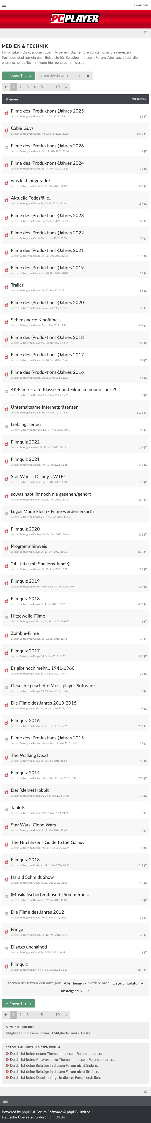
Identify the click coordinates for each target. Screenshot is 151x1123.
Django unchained (29, 947)
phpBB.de (57, 1117)
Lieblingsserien (26, 424)
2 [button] (21, 87)
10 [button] (57, 87)
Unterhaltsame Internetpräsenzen (44, 407)
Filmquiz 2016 (25, 720)
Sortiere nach (116, 983)
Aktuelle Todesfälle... (32, 198)
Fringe (17, 929)
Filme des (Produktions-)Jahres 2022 (47, 233)
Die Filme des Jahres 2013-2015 (44, 703)
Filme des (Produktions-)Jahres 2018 (47, 337)
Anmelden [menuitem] (141, 5)
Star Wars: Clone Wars (33, 825)
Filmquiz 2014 (25, 773)
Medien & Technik (25, 46)
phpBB (27, 1112)
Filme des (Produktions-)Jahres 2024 (47, 163)
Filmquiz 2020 (25, 529)
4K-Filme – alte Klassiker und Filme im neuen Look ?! (63, 389)
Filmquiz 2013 (25, 860)
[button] (6, 87)
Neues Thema (18, 75)
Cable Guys (22, 128)
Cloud (36, 186)
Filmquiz (19, 964)
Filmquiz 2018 (25, 599)
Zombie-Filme (25, 633)
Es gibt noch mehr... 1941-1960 (43, 668)
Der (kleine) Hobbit (30, 790)
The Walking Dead (29, 755)
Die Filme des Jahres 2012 (37, 912)
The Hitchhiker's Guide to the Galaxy (47, 842)
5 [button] (42, 87)
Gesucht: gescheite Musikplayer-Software (53, 686)
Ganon (36, 116)
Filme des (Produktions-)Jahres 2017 (47, 355)
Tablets (18, 807)
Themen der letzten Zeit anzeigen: (47, 983)
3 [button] (28, 87)
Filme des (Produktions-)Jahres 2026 (47, 146)
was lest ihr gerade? (30, 181)
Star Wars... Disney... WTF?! (38, 476)
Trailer (17, 285)
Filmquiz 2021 (25, 459)
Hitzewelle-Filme (28, 616)
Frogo (36, 203)
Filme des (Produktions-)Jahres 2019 (47, 268)
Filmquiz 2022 (25, 442)
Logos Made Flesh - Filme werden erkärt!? (52, 511)
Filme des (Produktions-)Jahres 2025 (47, 111)
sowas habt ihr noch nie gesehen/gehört (51, 494)
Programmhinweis (29, 546)
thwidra (37, 395)
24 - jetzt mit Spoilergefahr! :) (40, 564)
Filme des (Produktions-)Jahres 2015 (47, 738)
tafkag (36, 848)
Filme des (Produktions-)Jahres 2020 (47, 302)
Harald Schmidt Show (32, 877)
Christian (38, 517)
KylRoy (37, 534)
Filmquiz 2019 (25, 581)
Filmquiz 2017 (25, 651)
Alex (35, 447)
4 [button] (35, 87)
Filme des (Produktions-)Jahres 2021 (47, 250)
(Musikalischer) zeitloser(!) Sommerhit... (50, 894)
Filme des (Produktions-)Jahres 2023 (47, 215)
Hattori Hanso (41, 586)
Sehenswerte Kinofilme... (36, 320)
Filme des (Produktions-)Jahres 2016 (47, 372)
